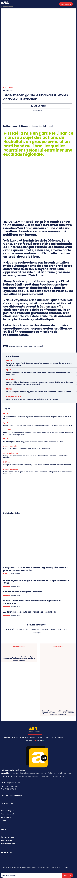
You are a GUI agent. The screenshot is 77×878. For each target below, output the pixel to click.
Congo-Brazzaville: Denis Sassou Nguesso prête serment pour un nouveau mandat (37, 445)
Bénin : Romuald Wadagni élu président (22, 571)
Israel (26, 326)
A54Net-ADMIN (40, 86)
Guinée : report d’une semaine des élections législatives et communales (32, 581)
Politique (8, 67)
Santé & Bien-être (10, 433)
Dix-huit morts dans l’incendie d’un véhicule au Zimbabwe (32, 379)
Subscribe (67, 855)
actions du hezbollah (15, 326)
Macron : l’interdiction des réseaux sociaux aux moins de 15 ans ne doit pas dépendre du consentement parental (39, 363)
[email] (31, 855)
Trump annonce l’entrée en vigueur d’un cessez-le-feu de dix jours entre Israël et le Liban (39, 344)
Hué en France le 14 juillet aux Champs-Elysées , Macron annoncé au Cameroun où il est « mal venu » (58, 692)
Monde (9, 340)
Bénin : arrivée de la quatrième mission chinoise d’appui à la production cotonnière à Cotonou (37, 453)
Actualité (10, 359)
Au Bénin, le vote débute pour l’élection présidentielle (29, 592)
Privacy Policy (21, 860)
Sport (8, 350)
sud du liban (38, 326)
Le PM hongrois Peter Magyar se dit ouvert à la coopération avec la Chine (38, 372)
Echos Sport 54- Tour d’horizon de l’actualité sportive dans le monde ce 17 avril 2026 (39, 354)
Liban (31, 326)
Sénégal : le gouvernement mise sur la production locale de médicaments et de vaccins (35, 437)
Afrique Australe (13, 376)
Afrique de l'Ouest (10, 449)
